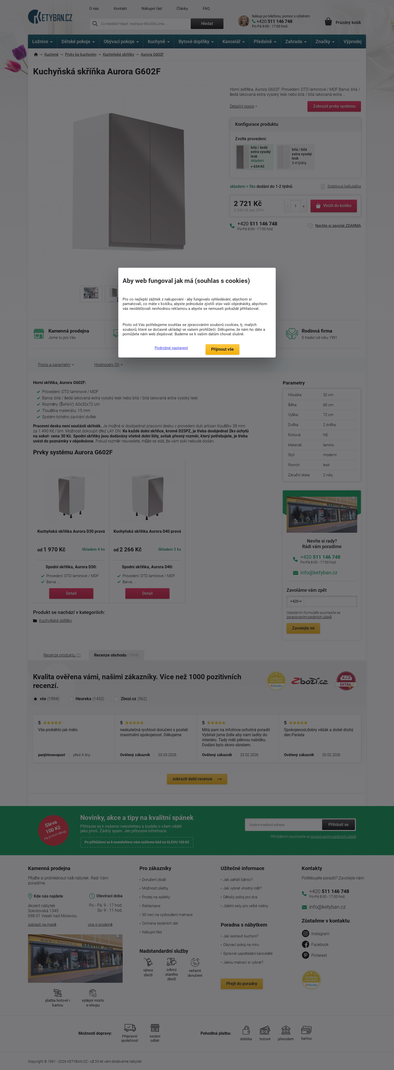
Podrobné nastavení (171, 348)
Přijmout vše (222, 349)
